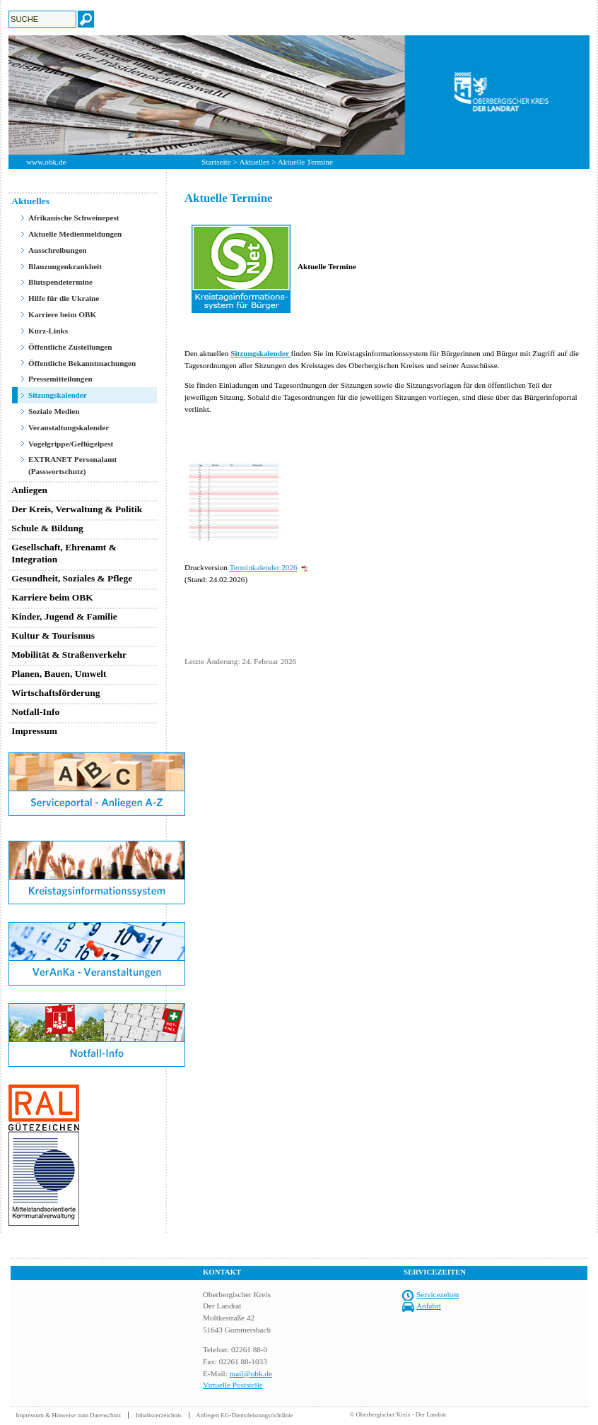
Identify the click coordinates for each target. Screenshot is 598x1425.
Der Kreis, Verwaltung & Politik (76, 509)
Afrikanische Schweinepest (73, 217)
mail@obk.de (251, 1373)
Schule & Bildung (47, 528)
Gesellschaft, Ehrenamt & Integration (64, 553)
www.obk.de (46, 162)
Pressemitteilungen (60, 378)
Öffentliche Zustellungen (70, 347)
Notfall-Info (35, 711)
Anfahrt (428, 1305)
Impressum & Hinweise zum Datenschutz (68, 1415)
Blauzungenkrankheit (65, 266)
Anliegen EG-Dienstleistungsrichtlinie (244, 1415)
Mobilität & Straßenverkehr (69, 654)
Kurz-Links (48, 330)
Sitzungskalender (57, 395)
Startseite (216, 162)
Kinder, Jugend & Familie (64, 616)
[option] (299, 95)
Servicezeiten (437, 1294)
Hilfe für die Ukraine (63, 298)
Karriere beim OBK (62, 314)
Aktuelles (255, 162)
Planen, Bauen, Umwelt (58, 673)
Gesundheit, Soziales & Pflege (71, 578)
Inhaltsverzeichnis (159, 1415)
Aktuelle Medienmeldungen (75, 234)
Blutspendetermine (60, 282)
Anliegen (29, 490)
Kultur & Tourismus (53, 635)
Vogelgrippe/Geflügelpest (70, 443)
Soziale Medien (54, 411)
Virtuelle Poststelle (233, 1384)
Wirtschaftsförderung (55, 692)
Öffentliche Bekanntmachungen (82, 363)
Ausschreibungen (57, 250)
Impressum (34, 731)
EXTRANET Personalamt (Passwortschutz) (72, 465)
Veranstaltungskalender (68, 427)
